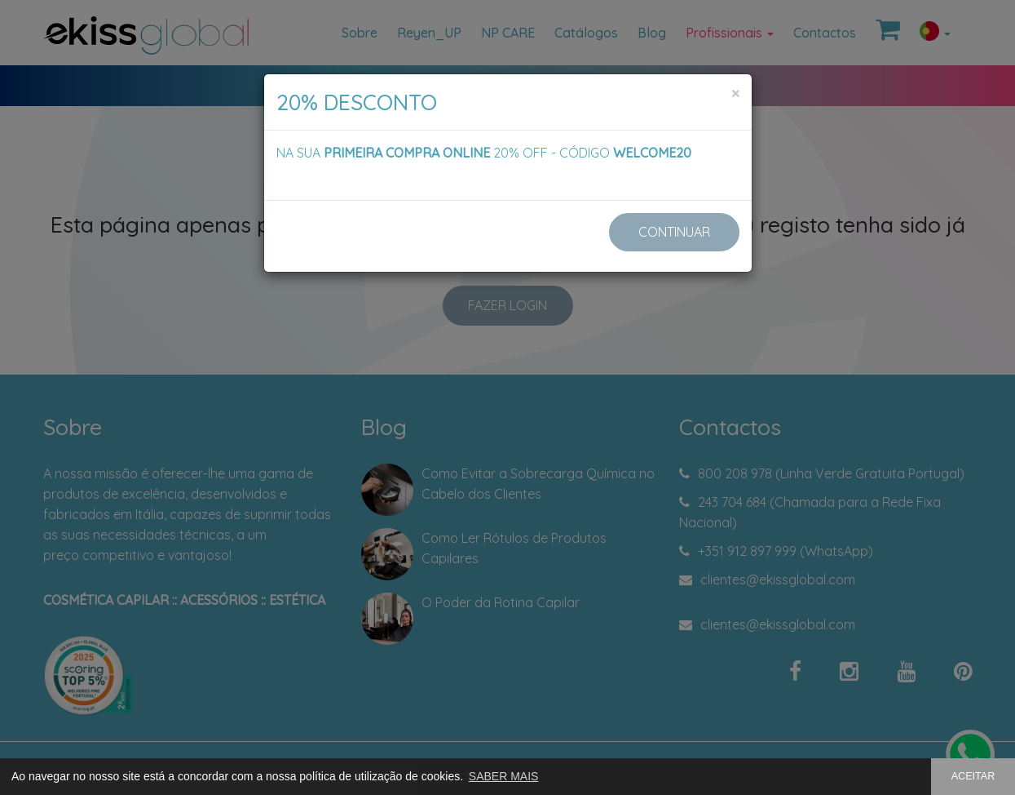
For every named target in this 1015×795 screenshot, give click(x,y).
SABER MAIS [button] (504, 776)
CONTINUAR (674, 232)
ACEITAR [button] (973, 776)
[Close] (735, 93)
